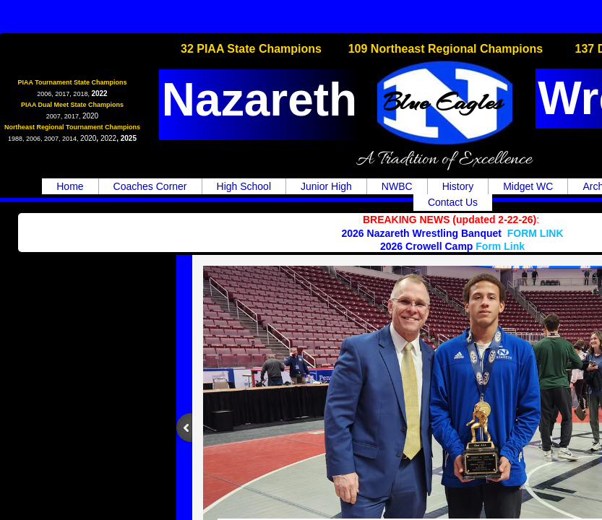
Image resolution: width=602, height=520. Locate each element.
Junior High (326, 186)
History (458, 186)
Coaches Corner (150, 186)
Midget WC (528, 186)
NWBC (397, 186)
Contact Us (453, 202)
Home (69, 186)
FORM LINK (535, 233)
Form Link (500, 246)
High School (244, 186)
